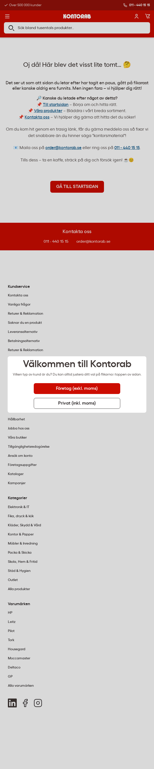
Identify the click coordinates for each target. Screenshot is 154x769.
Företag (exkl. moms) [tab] (77, 388)
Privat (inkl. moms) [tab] (77, 403)
